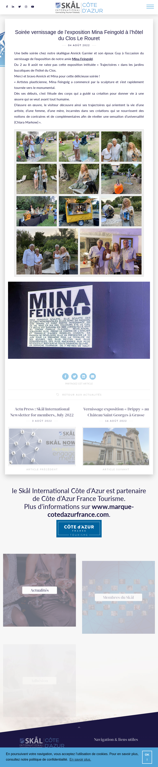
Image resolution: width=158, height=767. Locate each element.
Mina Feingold (82, 60)
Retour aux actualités (79, 407)
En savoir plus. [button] (80, 759)
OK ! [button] (147, 757)
